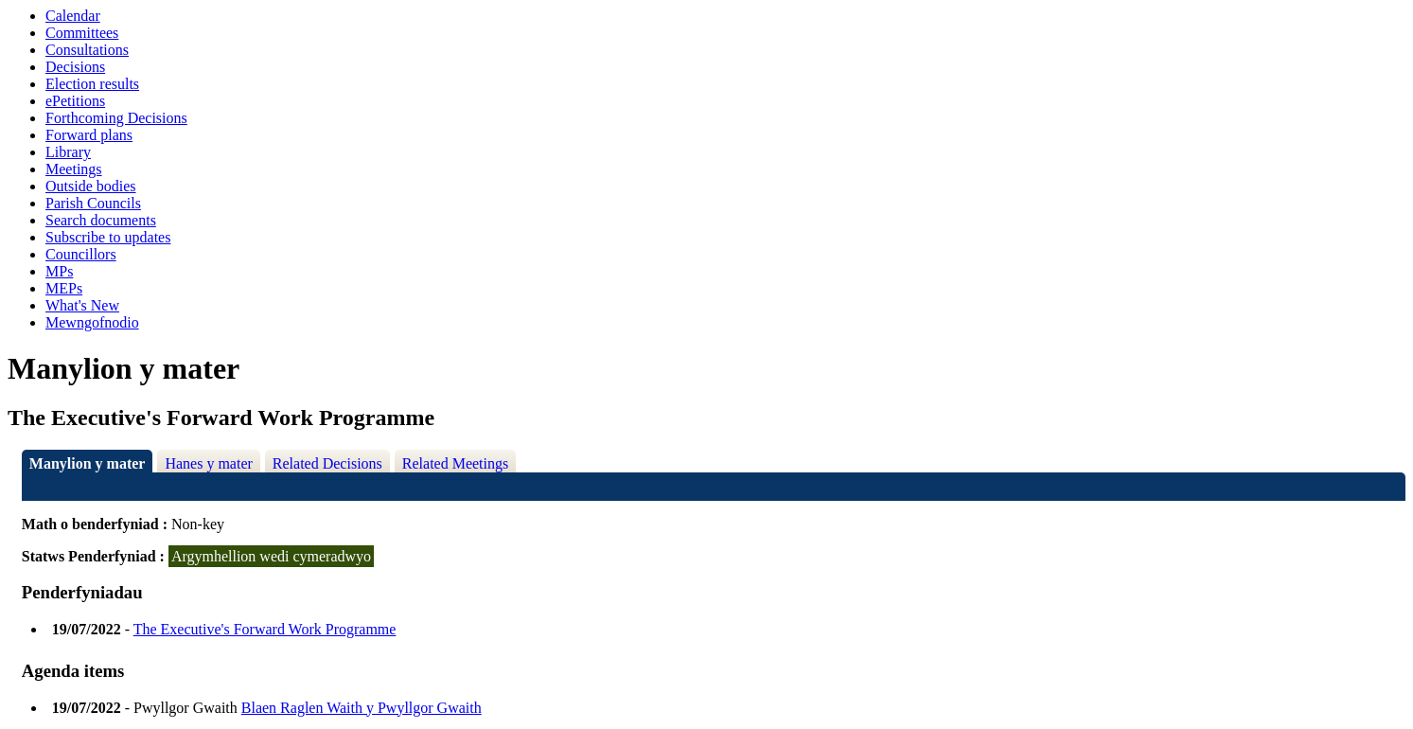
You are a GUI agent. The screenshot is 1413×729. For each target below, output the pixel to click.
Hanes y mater (208, 463)
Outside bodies (90, 186)
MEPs (63, 288)
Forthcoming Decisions (116, 118)
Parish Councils (93, 203)
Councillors (80, 254)
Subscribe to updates (107, 237)
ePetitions (75, 101)
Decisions (75, 67)
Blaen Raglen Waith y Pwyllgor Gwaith (361, 708)
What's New (82, 305)
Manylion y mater (87, 463)
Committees (81, 33)
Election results (92, 84)
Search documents (100, 220)
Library (68, 152)
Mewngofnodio (92, 322)
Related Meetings (455, 463)
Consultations (87, 50)
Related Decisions (327, 463)
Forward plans (88, 135)
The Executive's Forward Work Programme (265, 629)
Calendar (72, 16)
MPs (59, 271)
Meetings (73, 169)
